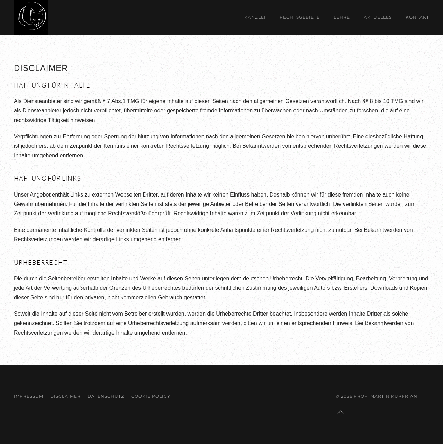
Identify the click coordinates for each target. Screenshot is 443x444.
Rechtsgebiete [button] (300, 17)
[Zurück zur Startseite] (31, 17)
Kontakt (417, 17)
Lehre (342, 17)
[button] (340, 412)
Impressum (28, 396)
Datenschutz (106, 396)
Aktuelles (378, 17)
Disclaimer (65, 396)
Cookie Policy (150, 396)
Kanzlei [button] (255, 17)
